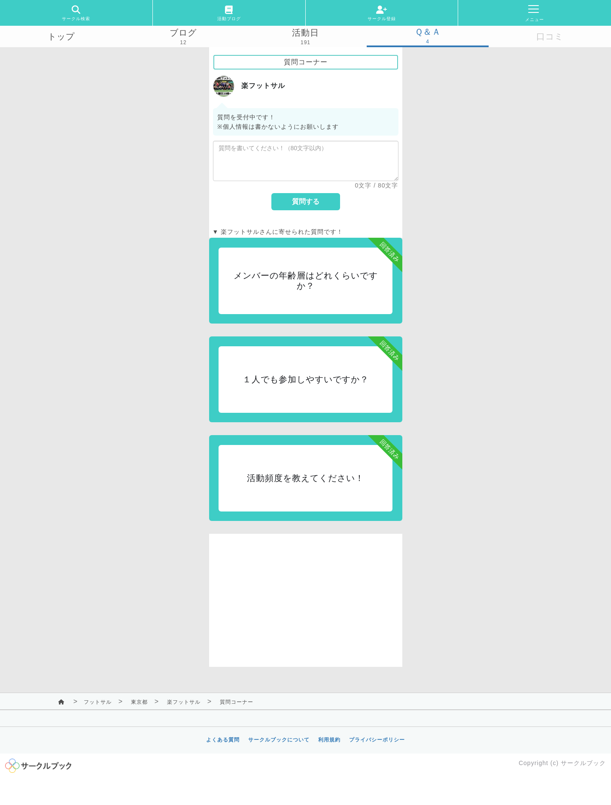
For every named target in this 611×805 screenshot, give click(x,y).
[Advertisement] (305, 594)
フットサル (98, 702)
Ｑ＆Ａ (428, 31)
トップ (61, 36)
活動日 (305, 32)
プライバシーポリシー (377, 740)
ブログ (183, 32)
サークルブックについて (279, 740)
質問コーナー (236, 702)
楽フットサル (184, 702)
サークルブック (583, 763)
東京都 (139, 702)
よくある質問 (223, 740)
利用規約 (329, 740)
